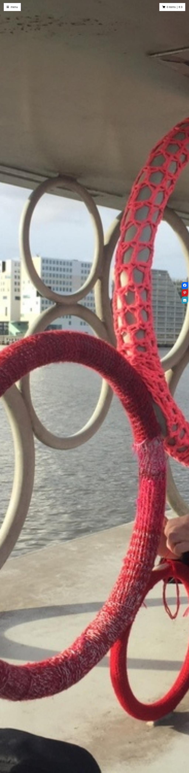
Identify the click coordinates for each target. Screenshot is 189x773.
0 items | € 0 (174, 7)
